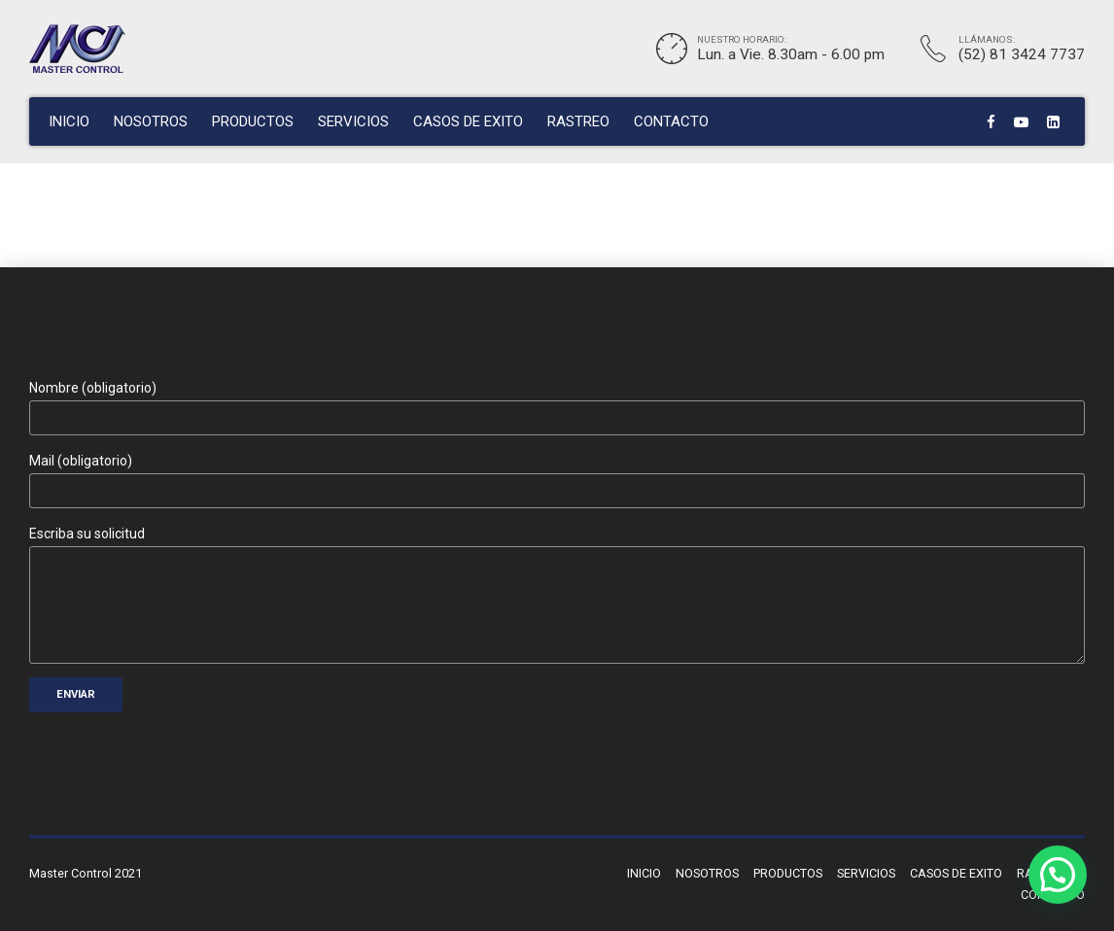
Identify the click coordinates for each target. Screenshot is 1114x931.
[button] (1057, 874)
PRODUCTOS (253, 121)
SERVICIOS (353, 121)
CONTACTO (671, 121)
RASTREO (578, 121)
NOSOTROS (151, 121)
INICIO (69, 121)
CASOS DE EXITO (468, 121)
